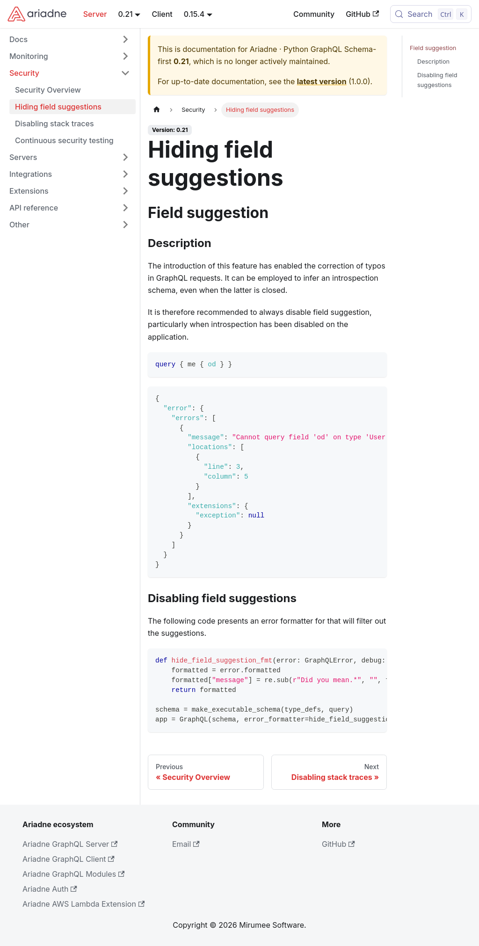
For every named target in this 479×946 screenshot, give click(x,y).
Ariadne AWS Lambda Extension (83, 904)
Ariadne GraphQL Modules (73, 874)
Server (95, 14)
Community (313, 14)
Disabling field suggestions (437, 80)
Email (186, 844)
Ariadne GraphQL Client (68, 859)
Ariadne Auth (49, 889)
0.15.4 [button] (194, 14)
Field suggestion (433, 47)
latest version (322, 81)
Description (433, 61)
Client (162, 14)
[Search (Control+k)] (431, 14)
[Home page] (157, 109)
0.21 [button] (125, 14)
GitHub (362, 14)
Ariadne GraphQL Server (69, 844)
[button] (70, 39)
